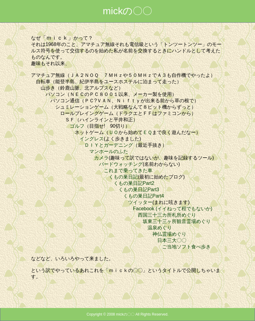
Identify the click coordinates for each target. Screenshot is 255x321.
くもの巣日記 (123, 176)
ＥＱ (147, 132)
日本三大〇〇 (171, 240)
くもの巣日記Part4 (143, 195)
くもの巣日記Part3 (138, 189)
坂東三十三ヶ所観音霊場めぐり (177, 221)
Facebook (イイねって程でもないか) (172, 208)
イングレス (92, 138)
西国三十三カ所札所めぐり (167, 215)
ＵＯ (113, 132)
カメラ (101, 157)
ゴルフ (77, 126)
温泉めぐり (160, 227)
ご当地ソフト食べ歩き (186, 246)
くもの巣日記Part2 (134, 183)
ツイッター (140, 202)
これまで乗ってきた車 (128, 170)
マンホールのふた (108, 151)
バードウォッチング (121, 164)
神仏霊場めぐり (169, 234)
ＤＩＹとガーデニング (108, 145)
